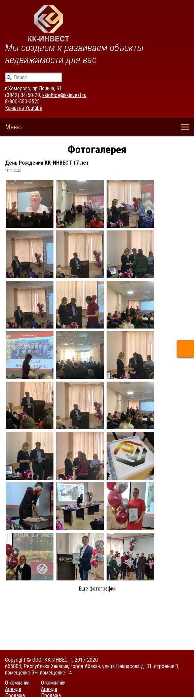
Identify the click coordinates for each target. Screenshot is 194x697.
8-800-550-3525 (22, 101)
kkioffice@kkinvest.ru (64, 95)
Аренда (13, 689)
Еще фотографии (97, 588)
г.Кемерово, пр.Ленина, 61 (33, 88)
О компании (17, 683)
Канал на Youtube (23, 108)
